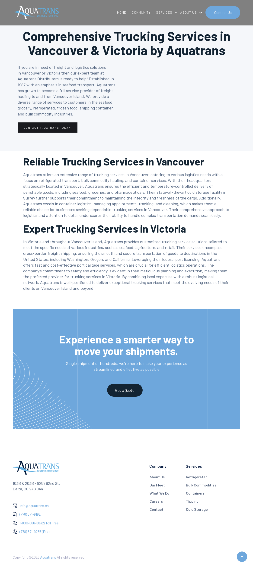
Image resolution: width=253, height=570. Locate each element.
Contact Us (223, 12)
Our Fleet (157, 485)
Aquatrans (48, 557)
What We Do (159, 493)
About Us (157, 477)
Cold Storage (197, 509)
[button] (165, 12)
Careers (156, 501)
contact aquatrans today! (47, 127)
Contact (156, 509)
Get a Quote (125, 390)
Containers (195, 493)
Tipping (192, 501)
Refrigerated (197, 477)
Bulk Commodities (201, 485)
